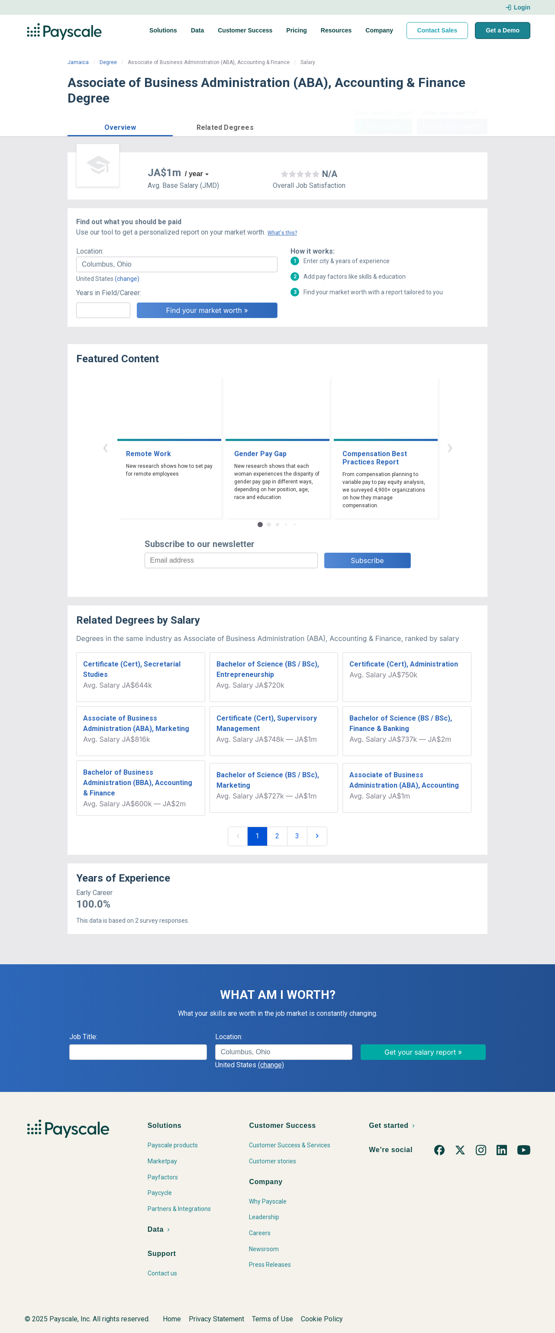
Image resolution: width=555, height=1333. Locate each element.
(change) (127, 278)
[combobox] (177, 264)
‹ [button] (105, 447)
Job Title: (83, 1037)
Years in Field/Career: (108, 293)
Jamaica (78, 62)
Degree (108, 62)
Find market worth (452, 126)
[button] (120, 126)
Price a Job (383, 126)
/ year (194, 173)
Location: (89, 251)
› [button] (450, 447)
